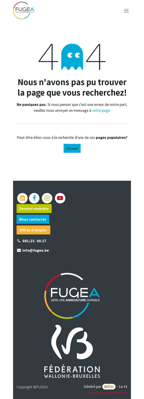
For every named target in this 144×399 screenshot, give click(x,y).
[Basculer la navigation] (126, 10)
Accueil (72, 148)
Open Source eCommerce (107, 392)
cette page (101, 110)
